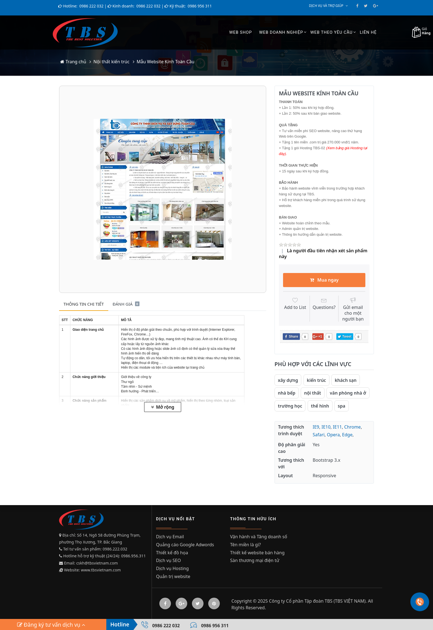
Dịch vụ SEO (168, 560)
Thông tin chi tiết (84, 304)
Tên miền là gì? (245, 545)
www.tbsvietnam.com (101, 570)
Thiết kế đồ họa (172, 553)
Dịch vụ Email (170, 537)
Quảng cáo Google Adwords (185, 545)
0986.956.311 (134, 555)
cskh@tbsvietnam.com (97, 563)
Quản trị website (173, 576)
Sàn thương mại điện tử (254, 560)
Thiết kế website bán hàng (257, 553)
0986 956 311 (199, 6)
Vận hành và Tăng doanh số (258, 537)
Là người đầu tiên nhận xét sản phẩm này (323, 253)
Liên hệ (368, 32)
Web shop (240, 32)
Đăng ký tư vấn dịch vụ (51, 624)
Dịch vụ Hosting (172, 568)
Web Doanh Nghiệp (281, 32)
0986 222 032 (91, 6)
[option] (162, 189)
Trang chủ (73, 62)
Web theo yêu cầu (331, 32)
